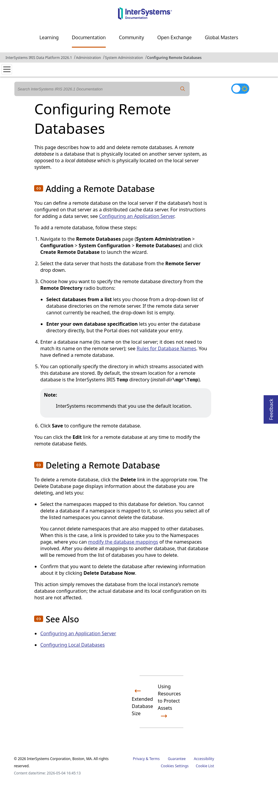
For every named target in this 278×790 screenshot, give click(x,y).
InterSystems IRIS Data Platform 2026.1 (39, 57)
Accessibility (204, 758)
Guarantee (177, 758)
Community (131, 37)
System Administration (124, 57)
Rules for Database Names (166, 348)
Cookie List (205, 765)
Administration (88, 57)
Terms (154, 758)
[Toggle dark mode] (240, 89)
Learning (49, 37)
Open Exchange (174, 37)
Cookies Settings (175, 766)
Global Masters (221, 37)
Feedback (271, 407)
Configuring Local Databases (72, 645)
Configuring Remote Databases (174, 57)
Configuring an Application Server (136, 216)
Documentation (89, 37)
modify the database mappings (123, 542)
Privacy (139, 758)
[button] (38, 188)
